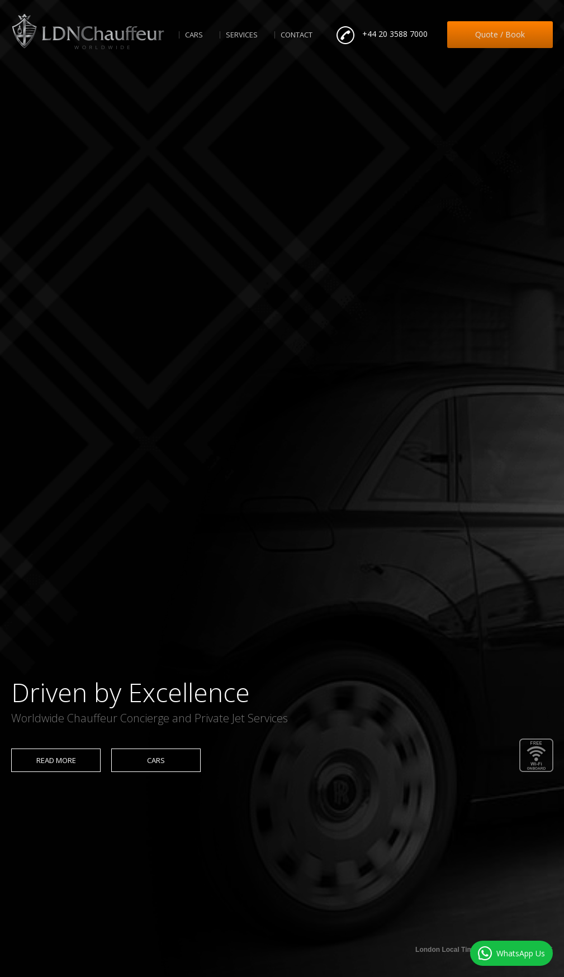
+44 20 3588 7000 (395, 33)
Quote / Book (500, 34)
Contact (296, 35)
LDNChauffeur (88, 32)
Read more (56, 760)
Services (242, 35)
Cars (194, 35)
